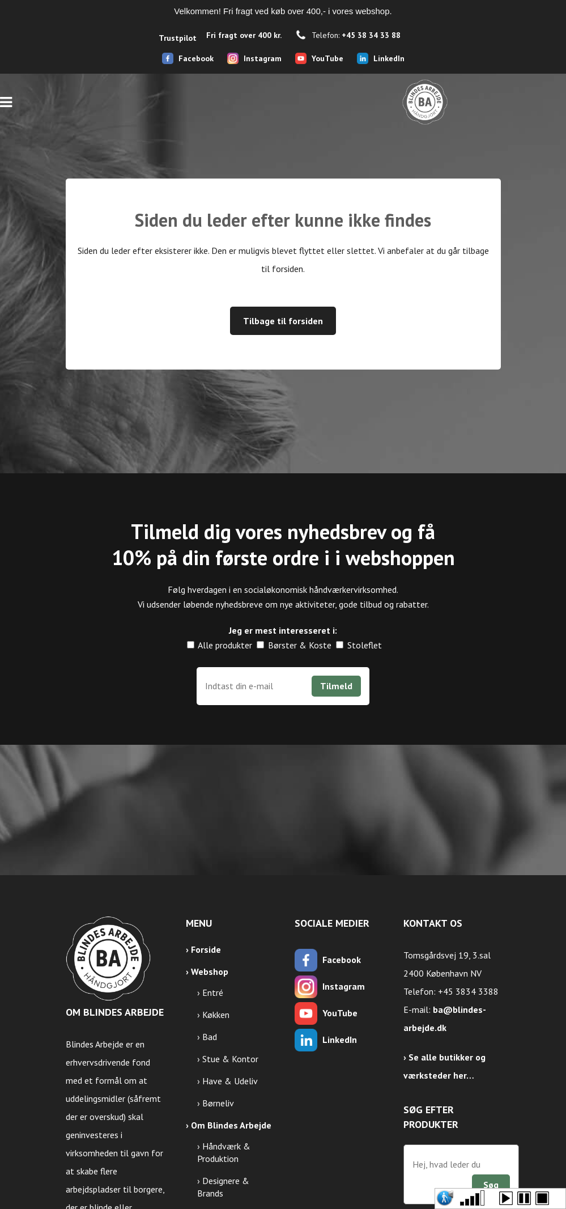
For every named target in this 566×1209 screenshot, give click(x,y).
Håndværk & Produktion (223, 1152)
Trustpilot (178, 38)
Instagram (263, 58)
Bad (209, 1036)
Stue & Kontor (230, 1058)
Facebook (196, 58)
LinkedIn (389, 58)
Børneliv (218, 1103)
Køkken (215, 1014)
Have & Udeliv (230, 1081)
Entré (212, 992)
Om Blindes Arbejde (231, 1125)
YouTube (327, 58)
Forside (206, 949)
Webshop (209, 971)
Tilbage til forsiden (283, 320)
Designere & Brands (223, 1187)
